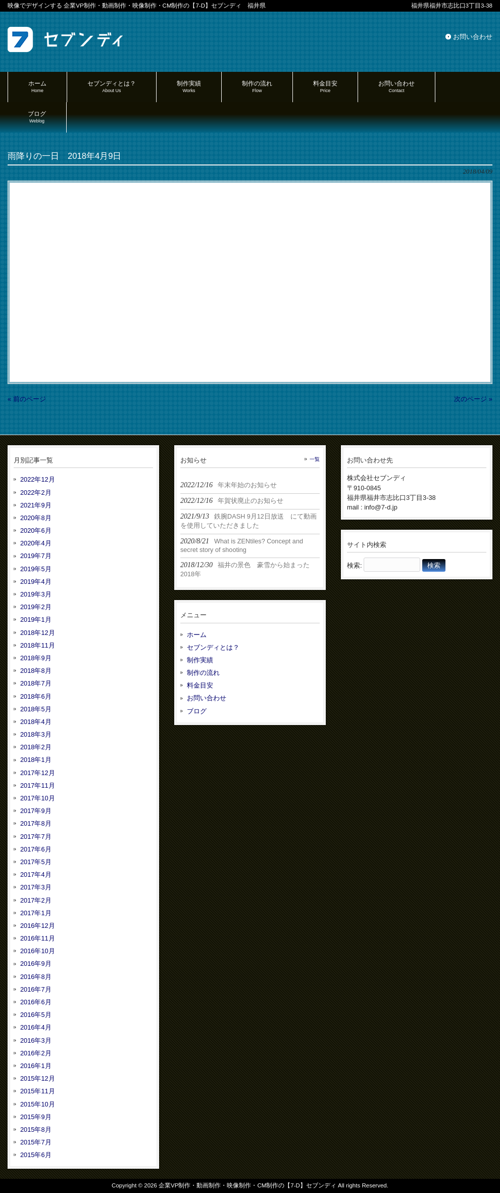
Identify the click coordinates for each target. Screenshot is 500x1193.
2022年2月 (36, 492)
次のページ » (473, 399)
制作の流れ (203, 672)
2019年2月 (36, 607)
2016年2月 (36, 1053)
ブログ (197, 711)
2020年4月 (36, 543)
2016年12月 (37, 925)
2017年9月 (36, 811)
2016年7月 (36, 989)
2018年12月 (37, 632)
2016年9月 (36, 963)
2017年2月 (36, 900)
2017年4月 (36, 874)
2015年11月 (37, 1091)
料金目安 (200, 685)
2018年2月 (36, 747)
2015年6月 (36, 1155)
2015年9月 (36, 1117)
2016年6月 (36, 1002)
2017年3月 (36, 887)
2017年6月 (36, 849)
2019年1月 (36, 619)
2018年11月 (37, 645)
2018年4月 (36, 722)
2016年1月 (36, 1066)
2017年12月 (37, 773)
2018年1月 (36, 759)
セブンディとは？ (213, 647)
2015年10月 (37, 1104)
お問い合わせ (472, 36)
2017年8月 (36, 823)
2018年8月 (36, 670)
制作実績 (200, 660)
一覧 (315, 459)
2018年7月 (36, 683)
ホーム (197, 634)
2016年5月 (36, 1014)
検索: (354, 565)
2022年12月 (37, 479)
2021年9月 (36, 505)
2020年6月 (36, 530)
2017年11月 (37, 785)
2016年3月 (36, 1040)
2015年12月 (37, 1078)
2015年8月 (36, 1129)
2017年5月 (36, 862)
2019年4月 (36, 581)
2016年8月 (36, 977)
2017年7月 (36, 836)
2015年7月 (36, 1142)
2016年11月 (37, 938)
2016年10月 (37, 951)
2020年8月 (36, 518)
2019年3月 (36, 594)
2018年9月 (36, 658)
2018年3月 (36, 734)
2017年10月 (37, 798)
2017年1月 (36, 913)
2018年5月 (36, 709)
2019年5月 (36, 569)
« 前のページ (27, 399)
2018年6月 (36, 696)
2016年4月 (36, 1027)
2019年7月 (36, 556)
